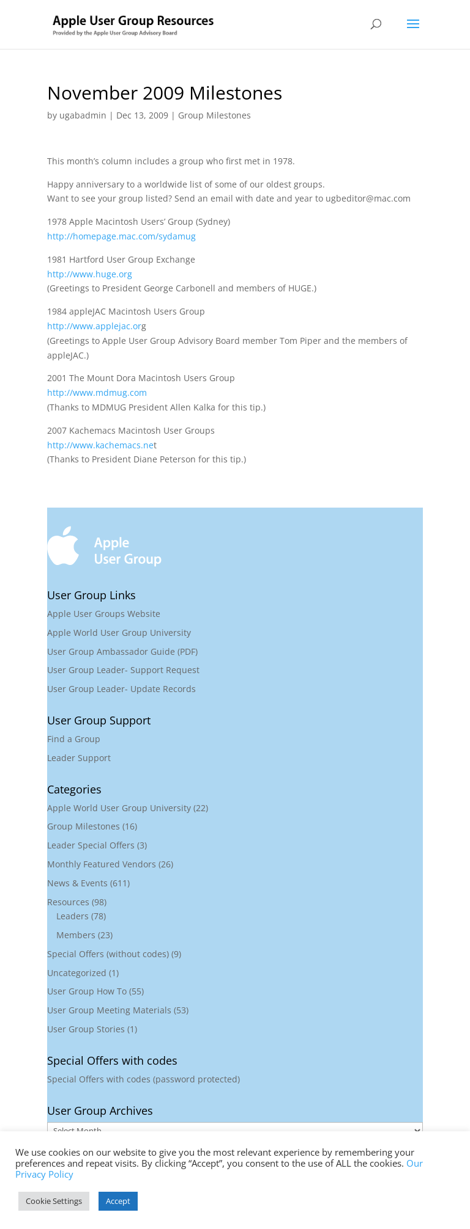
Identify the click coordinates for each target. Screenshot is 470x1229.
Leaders (72, 916)
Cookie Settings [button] (54, 1200)
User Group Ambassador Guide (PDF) (122, 651)
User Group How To (87, 991)
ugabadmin (82, 115)
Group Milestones (214, 115)
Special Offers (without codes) (108, 954)
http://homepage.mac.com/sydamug (121, 236)
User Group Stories (86, 1029)
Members (75, 935)
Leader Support (79, 758)
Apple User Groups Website (103, 613)
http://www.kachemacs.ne (100, 445)
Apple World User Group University (119, 632)
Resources (68, 902)
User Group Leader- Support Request (123, 670)
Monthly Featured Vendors (101, 864)
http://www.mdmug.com (97, 392)
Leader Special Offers (91, 845)
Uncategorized (76, 973)
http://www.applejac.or (94, 326)
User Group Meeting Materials (109, 1010)
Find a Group (73, 739)
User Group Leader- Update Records (121, 689)
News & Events (77, 883)
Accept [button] (118, 1200)
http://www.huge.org (89, 274)
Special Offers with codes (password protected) (143, 1079)
